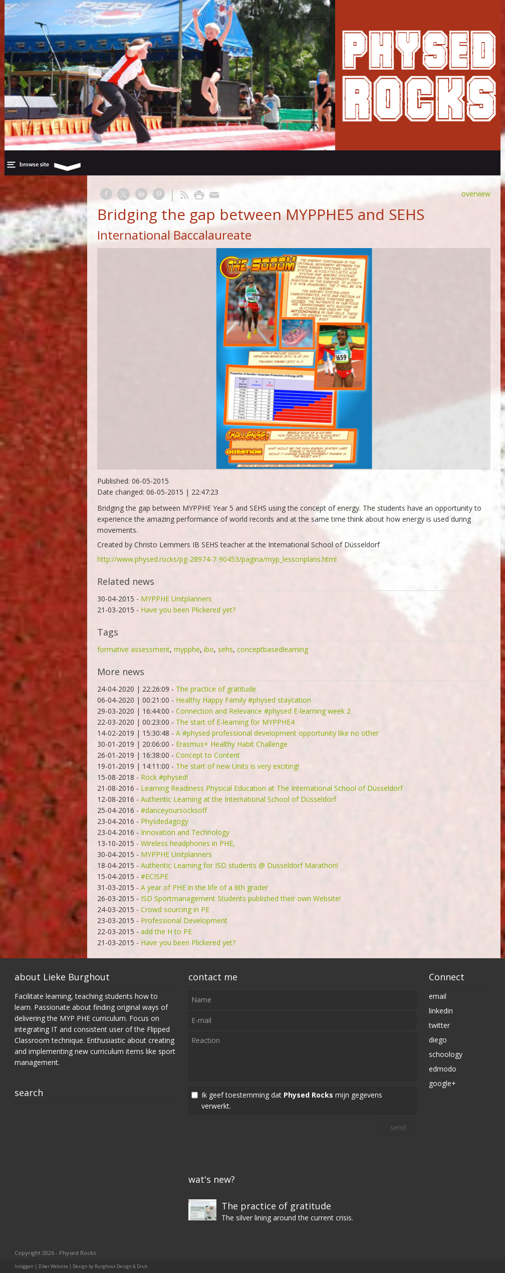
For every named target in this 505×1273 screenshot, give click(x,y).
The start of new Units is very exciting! (237, 766)
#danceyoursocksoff (174, 810)
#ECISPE (154, 876)
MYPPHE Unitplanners (176, 598)
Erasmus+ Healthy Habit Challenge (232, 744)
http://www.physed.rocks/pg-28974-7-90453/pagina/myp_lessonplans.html (217, 559)
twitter (439, 1025)
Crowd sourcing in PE (175, 909)
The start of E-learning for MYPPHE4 (235, 722)
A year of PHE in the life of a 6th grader (204, 887)
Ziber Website (53, 1266)
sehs (225, 649)
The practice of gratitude (216, 689)
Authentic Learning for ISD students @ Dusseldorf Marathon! (239, 865)
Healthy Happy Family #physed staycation (243, 700)
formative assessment (133, 649)
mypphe (187, 649)
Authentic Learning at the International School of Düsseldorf (238, 799)
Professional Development (184, 920)
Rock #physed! (164, 777)
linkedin (441, 1010)
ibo (209, 649)
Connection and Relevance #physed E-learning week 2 (263, 711)
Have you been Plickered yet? (188, 609)
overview (475, 193)
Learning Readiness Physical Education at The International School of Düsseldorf (272, 788)
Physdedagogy (164, 821)
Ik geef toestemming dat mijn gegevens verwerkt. (291, 1100)
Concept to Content (208, 755)
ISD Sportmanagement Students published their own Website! (241, 898)
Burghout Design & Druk (121, 1266)
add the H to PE (166, 931)
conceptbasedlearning (272, 649)
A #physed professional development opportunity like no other (277, 733)
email (437, 996)
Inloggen (24, 1266)
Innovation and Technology (185, 832)
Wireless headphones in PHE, (188, 843)
